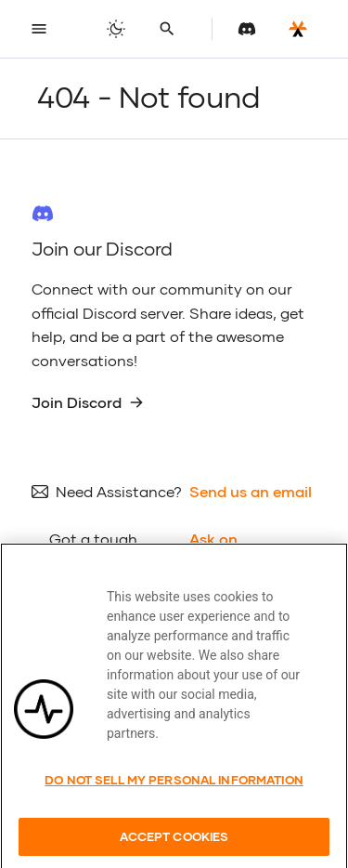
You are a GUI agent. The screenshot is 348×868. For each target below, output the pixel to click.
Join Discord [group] (88, 402)
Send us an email (250, 491)
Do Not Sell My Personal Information (174, 794)
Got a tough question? (93, 551)
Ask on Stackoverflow (241, 551)
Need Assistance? (119, 491)
